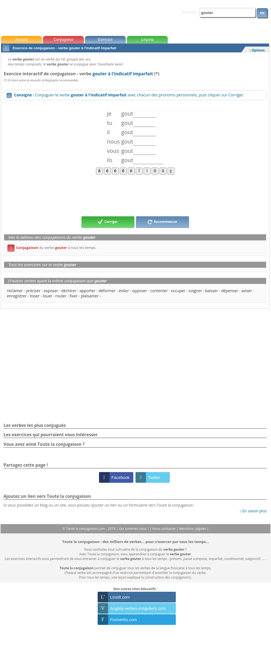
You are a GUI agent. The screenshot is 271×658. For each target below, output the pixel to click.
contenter (159, 290)
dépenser (229, 290)
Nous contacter (165, 528)
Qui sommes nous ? (134, 528)
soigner (195, 290)
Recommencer (162, 222)
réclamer (15, 290)
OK (262, 13)
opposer (139, 290)
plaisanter (90, 295)
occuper (178, 290)
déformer (106, 290)
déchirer (69, 290)
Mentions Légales (193, 528)
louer (47, 295)
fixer (74, 295)
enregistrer (17, 295)
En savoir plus (253, 510)
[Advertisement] (135, 195)
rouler (60, 295)
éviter (124, 290)
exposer (51, 290)
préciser (33, 290)
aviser (246, 290)
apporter (87, 290)
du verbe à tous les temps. (51, 247)
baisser (211, 290)
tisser (34, 295)
